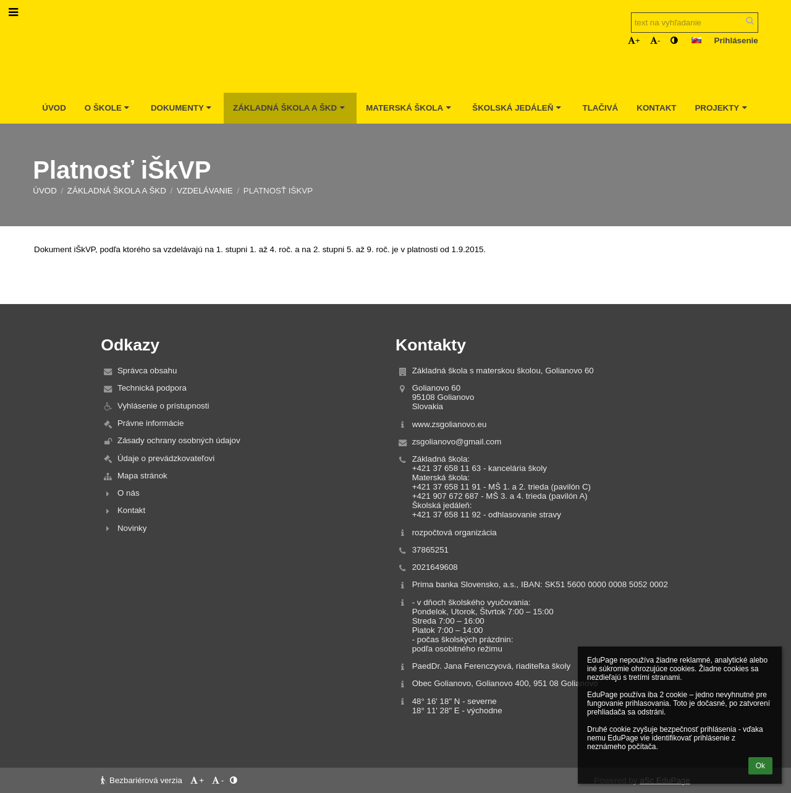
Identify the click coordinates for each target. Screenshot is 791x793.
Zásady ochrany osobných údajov (178, 440)
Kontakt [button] (656, 107)
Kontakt (131, 510)
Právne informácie (150, 423)
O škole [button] (108, 107)
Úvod (45, 190)
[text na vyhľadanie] (694, 22)
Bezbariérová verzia (142, 780)
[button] (696, 40)
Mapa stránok (142, 475)
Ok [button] (760, 765)
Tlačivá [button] (600, 107)
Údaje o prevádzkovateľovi (165, 458)
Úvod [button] (54, 107)
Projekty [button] (722, 107)
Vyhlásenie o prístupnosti (163, 405)
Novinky (131, 528)
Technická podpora (152, 387)
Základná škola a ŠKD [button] (290, 107)
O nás (128, 493)
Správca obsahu (147, 370)
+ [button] (634, 40)
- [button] (655, 40)
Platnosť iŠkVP (278, 190)
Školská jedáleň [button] (518, 107)
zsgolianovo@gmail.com (457, 441)
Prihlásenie (736, 40)
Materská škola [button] (410, 107)
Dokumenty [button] (182, 107)
